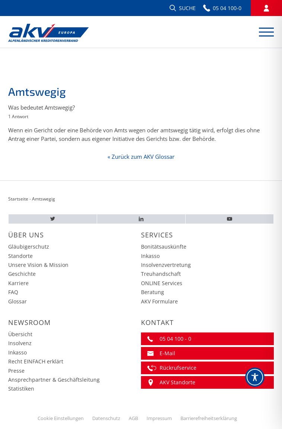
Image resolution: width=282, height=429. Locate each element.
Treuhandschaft (161, 273)
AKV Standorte (177, 382)
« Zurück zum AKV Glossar (141, 156)
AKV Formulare (159, 301)
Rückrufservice (178, 367)
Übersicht (20, 334)
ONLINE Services (161, 283)
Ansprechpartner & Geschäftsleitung (54, 379)
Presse (16, 370)
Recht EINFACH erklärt (35, 361)
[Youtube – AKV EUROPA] (229, 219)
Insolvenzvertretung (166, 264)
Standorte (20, 255)
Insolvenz (20, 343)
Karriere (18, 283)
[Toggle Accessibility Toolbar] (255, 377)
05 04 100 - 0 (175, 338)
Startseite (18, 199)
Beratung (152, 292)
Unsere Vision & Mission (38, 264)
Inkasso (150, 255)
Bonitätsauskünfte (163, 246)
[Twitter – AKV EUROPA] (53, 219)
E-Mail (167, 353)
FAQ (13, 292)
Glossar (17, 301)
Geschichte (22, 273)
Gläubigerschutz (28, 246)
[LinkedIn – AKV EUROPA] (141, 219)
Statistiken (21, 388)
